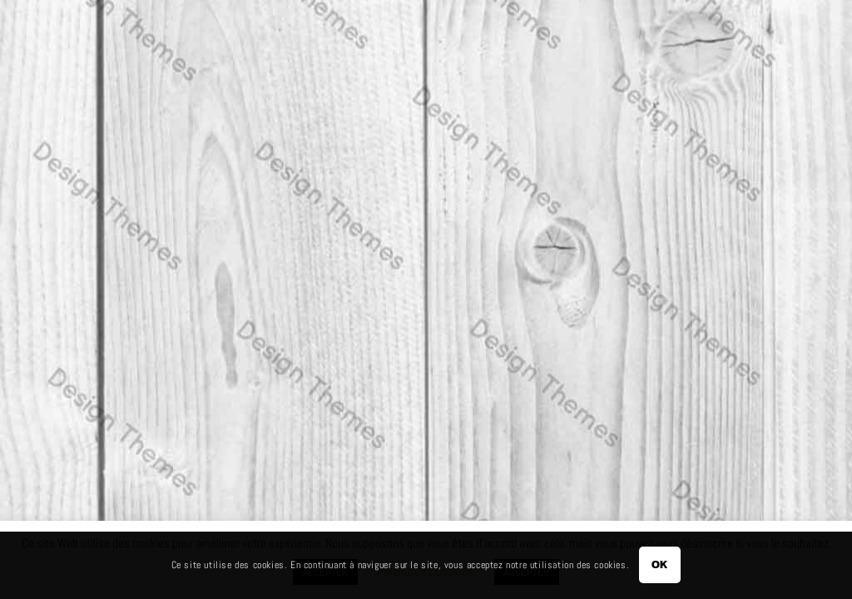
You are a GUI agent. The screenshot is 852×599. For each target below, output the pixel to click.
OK (660, 564)
